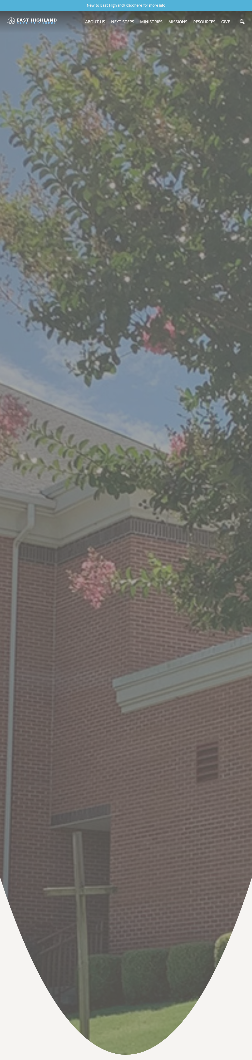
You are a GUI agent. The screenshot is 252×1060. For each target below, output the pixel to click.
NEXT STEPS (122, 22)
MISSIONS (177, 22)
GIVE (225, 22)
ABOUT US (95, 22)
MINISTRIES (151, 22)
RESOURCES (204, 22)
